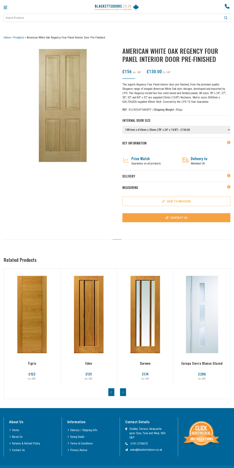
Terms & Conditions (81, 443)
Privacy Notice (78, 450)
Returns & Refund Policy (26, 443)
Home (7, 37)
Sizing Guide (77, 436)
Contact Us (179, 218)
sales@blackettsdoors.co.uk (146, 449)
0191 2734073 (139, 443)
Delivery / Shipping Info (83, 430)
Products (18, 37)
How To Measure (179, 201)
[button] (225, 18)
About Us (17, 436)
